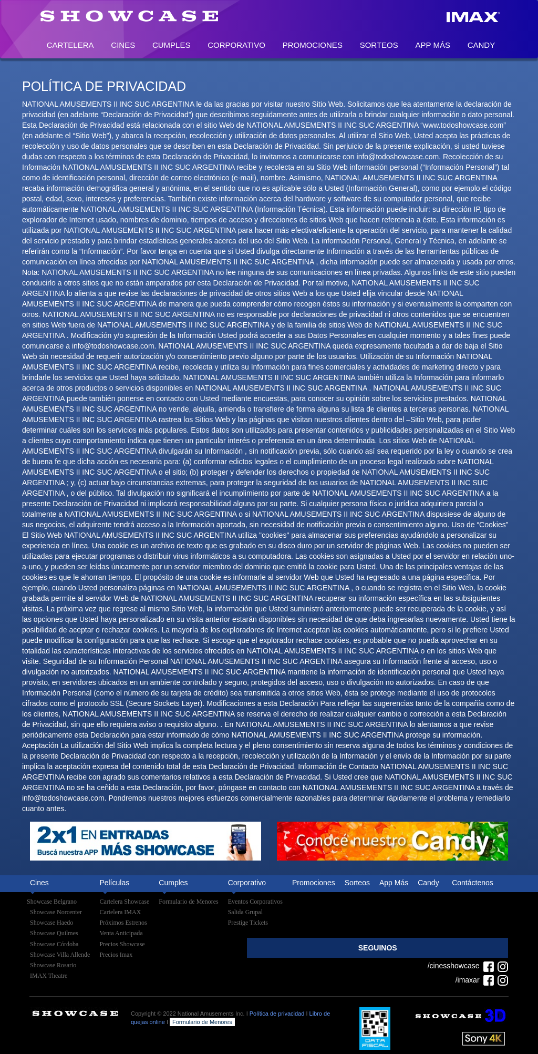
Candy (481, 44)
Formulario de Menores (188, 901)
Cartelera (70, 44)
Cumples (171, 44)
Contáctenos (472, 882)
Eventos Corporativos (255, 901)
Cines (123, 44)
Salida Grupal (245, 912)
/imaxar (475, 980)
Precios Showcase (121, 944)
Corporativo (236, 44)
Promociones (313, 44)
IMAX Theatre (48, 975)
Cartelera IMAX (120, 912)
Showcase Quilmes (54, 933)
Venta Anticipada (120, 933)
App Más (433, 44)
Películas (114, 882)
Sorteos (379, 44)
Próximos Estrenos (123, 922)
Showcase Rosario (53, 965)
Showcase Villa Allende (60, 954)
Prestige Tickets (248, 922)
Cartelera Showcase (124, 901)
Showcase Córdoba (54, 944)
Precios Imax (115, 954)
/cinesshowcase (461, 965)
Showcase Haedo (51, 922)
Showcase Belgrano (52, 901)
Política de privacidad (277, 1013)
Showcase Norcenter (56, 912)
